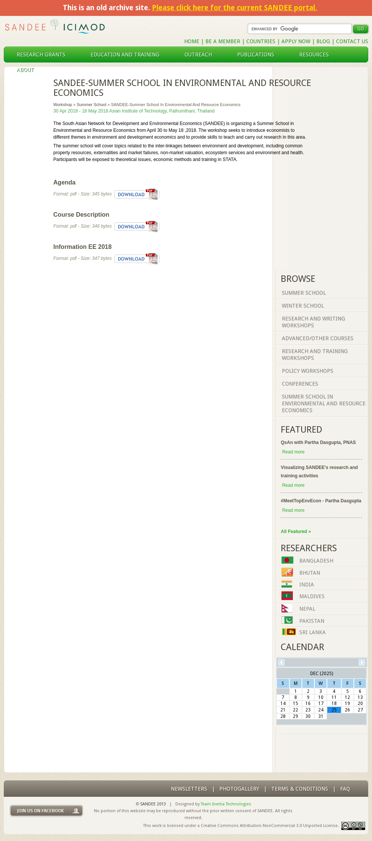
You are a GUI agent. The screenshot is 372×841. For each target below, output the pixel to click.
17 (321, 703)
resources (317, 55)
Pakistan (311, 621)
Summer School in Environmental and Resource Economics (324, 403)
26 (347, 710)
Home (191, 41)
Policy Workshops (307, 371)
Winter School (303, 306)
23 (308, 710)
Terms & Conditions (299, 789)
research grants (44, 55)
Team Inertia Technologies (226, 804)
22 (295, 710)
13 (360, 697)
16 (308, 703)
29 (295, 716)
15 (295, 703)
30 (308, 716)
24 (321, 710)
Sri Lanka (312, 633)
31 (321, 716)
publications (258, 55)
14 (283, 703)
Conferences (300, 384)
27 (360, 710)
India (306, 585)
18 (334, 703)
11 (334, 697)
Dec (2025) (321, 673)
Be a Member (222, 41)
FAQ (345, 789)
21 (283, 710)
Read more (293, 452)
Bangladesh (316, 561)
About (28, 70)
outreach (201, 55)
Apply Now (295, 41)
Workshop (62, 104)
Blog (323, 41)
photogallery (239, 789)
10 (321, 697)
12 (347, 697)
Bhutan (309, 573)
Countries (261, 41)
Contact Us (352, 41)
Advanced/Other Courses (317, 338)
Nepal (307, 609)
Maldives (312, 597)
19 (347, 703)
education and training (128, 55)
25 (334, 710)
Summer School (91, 104)
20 (360, 703)
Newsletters (189, 789)
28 (283, 716)
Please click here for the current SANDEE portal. (234, 7)
